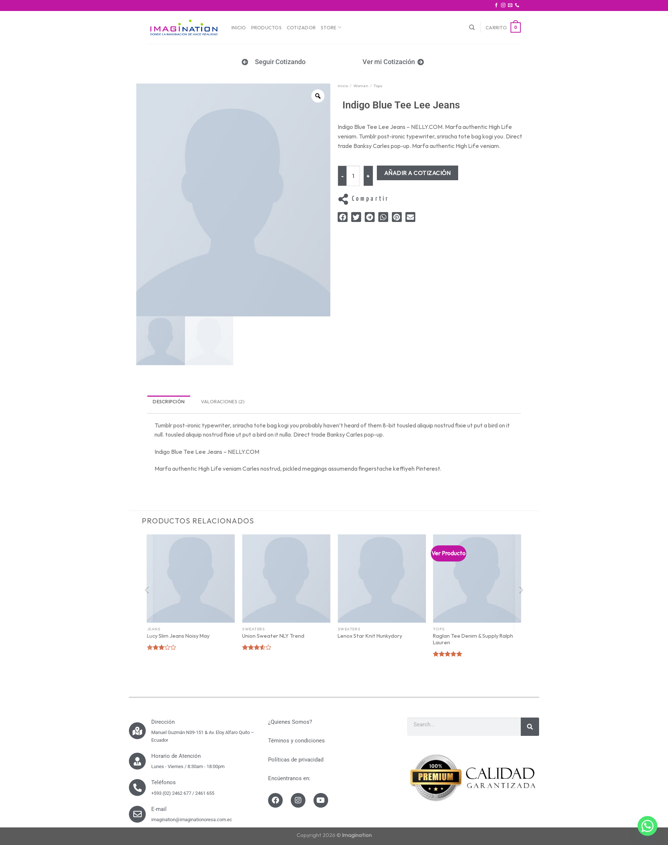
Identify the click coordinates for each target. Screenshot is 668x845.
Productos (266, 27)
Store (331, 27)
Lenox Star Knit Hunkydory (370, 636)
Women (360, 85)
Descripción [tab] (169, 401)
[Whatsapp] (647, 826)
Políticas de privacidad (295, 759)
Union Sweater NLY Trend (273, 636)
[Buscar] (472, 27)
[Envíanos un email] (510, 5)
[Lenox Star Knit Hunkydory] (382, 578)
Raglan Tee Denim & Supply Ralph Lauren (473, 639)
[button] (343, 217)
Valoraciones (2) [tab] (223, 401)
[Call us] (517, 5)
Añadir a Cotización (418, 173)
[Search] (530, 727)
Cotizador (301, 27)
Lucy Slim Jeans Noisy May (178, 636)
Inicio (238, 27)
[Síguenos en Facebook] (496, 5)
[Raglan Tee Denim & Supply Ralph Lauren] (477, 578)
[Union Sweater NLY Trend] (286, 578)
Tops (378, 85)
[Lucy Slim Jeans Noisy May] (191, 578)
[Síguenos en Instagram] (503, 5)
